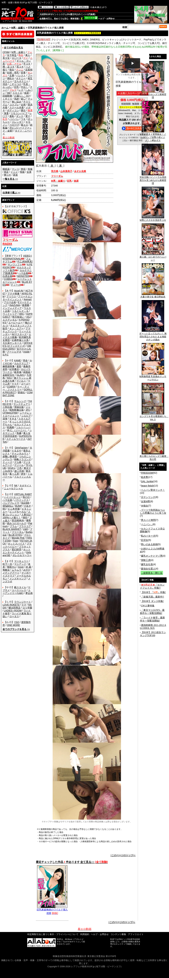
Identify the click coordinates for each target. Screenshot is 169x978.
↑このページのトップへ (123, 855)
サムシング (20, 401)
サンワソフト (15, 264)
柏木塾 (144, 477)
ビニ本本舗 (14, 508)
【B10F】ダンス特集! (152, 601)
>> (10, 179)
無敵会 (6, 569)
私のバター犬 (148, 535)
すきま (13, 418)
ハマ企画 (23, 273)
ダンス (19, 116)
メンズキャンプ (17, 578)
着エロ (24, 125)
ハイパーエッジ (12, 497)
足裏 (11, 75)
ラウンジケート (22, 601)
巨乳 (16, 87)
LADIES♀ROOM (13, 610)
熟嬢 (19, 433)
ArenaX (28, 299)
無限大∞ (11, 567)
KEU (9, 378)
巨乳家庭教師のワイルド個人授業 (52, 910)
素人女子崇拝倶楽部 (16, 434)
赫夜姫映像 (9, 366)
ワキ (23, 119)
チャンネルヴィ (20, 453)
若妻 (23, 72)
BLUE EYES (15, 535)
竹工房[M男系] (24, 261)
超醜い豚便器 (10, 456)
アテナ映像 (13, 293)
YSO (16, 622)
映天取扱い (18, 316)
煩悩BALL (8, 505)
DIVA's (11, 468)
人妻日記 (26, 514)
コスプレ (14, 104)
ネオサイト (25, 485)
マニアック (20, 564)
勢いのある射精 (149, 544)
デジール (19, 465)
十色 (19, 468)
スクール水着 (16, 107)
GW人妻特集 (147, 605)
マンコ (15, 169)
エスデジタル (10, 319)
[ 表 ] (52, 165)
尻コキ (20, 66)
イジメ (14, 172)
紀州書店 (14, 369)
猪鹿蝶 (25, 305)
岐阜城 (17, 372)
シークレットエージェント (17, 414)
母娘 (22, 172)
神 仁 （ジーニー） (17, 430)
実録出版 (19, 407)
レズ (20, 90)
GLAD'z (21, 375)
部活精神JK (18, 520)
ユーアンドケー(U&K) (16, 591)
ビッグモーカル (17, 511)
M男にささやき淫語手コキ (153, 219)
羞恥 (11, 116)
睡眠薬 (6, 169)
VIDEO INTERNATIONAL (17, 257)
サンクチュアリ (21, 404)
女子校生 (12, 55)
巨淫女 (144, 540)
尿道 (15, 174)
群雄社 (21, 392)
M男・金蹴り (18, 27)
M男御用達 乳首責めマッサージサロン (152, 377)
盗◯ (23, 98)
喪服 (30, 169)
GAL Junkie (147, 481)
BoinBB (25, 503)
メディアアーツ (11, 572)
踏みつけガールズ (16, 523)
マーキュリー (21, 561)
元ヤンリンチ (148, 497)
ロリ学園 (27, 607)
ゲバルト (21, 380)
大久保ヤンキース (12, 343)
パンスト (21, 75)
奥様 (23, 169)
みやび (26, 569)
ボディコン (13, 110)
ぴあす (27, 505)
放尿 (26, 93)
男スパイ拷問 (148, 520)
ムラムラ (16, 569)
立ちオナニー (21, 81)
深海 (5, 418)
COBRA (8, 279)
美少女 (6, 58)
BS (4, 508)
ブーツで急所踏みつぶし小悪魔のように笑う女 (153, 511)
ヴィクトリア (10, 314)
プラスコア (25, 526)
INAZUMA (14, 305)
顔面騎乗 (7, 95)
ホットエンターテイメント (16, 551)
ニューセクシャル (13, 488)
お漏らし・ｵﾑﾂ (22, 95)
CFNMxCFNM (10, 412)
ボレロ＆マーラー (22, 555)
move (21, 567)
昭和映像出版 (16, 410)
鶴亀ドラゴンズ (22, 459)
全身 (29, 172)
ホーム (5, 27)
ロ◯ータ (16, 58)
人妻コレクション (16, 513)
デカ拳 (17, 462)
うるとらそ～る (20, 311)
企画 (23, 104)
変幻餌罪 (16, 549)
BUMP (18, 505)
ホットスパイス (16, 543)
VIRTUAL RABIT (23, 494)
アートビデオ (14, 351)
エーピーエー (15, 322)
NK (15, 485)
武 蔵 (28, 567)
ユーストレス (19, 590)
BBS (25, 517)
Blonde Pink (18, 537)
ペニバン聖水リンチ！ (153, 490)
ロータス (14, 616)
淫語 (5, 84)
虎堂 (23, 473)
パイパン (14, 119)
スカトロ (17, 93)
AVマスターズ (19, 334)
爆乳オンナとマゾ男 (152, 555)
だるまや (16, 450)
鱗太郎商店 (15, 607)
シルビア (26, 415)
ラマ (23, 604)
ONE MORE (13, 625)
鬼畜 (6, 113)
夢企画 (29, 593)
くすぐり (7, 98)
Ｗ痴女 (144, 505)
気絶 (16, 98)
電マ (27, 116)
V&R (25, 529)
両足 (6, 172)
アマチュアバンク (16, 330)
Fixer (15, 540)
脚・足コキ (9, 66)
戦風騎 (10, 427)
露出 (23, 110)
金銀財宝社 (9, 375)
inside (26, 351)
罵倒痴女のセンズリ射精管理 (153, 95)
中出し (24, 87)
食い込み (16, 101)
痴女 (11, 69)
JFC (28, 410)
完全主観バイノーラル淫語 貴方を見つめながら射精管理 (153, 179)
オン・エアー (16, 328)
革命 (25, 360)
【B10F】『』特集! (153, 592)
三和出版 (7, 407)
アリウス (11, 296)
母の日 (26, 497)
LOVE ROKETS (11, 604)
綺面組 (26, 372)
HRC (21, 314)
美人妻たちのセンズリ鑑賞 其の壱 (154, 457)
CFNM (6, 52)
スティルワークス (15, 439)
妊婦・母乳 (13, 72)
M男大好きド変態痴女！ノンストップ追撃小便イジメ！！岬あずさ (153, 136)
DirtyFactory (21, 447)
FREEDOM (147, 472)
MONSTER (23, 276)
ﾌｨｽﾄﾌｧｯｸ (14, 125)
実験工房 (146, 560)
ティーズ (15, 284)
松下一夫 (7, 564)
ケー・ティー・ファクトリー (16, 388)
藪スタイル (20, 587)
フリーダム (18, 532)
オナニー (21, 78)
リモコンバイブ (19, 113)
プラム (13, 526)
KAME (17, 360)
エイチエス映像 (17, 336)
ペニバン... (147, 524)
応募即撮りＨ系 (20, 340)
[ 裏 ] (60, 165)
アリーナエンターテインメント (17, 298)
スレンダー (18, 122)
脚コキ (7, 174)
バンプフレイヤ (11, 503)
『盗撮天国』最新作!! (152, 596)
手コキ (26, 63)
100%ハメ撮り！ (12, 517)
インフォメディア (12, 308)
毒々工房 (14, 473)
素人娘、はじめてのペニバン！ (153, 257)
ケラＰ (15, 383)
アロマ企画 (10, 302)
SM (9, 93)
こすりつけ (15, 84)
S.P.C (6, 354)
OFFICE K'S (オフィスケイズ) (17, 344)
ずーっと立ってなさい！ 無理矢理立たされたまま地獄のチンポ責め (153, 335)
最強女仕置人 (148, 568)
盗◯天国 (19, 471)
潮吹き (10, 78)
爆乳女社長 (147, 564)
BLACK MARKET (12, 529)
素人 (27, 55)
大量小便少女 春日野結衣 (152, 295)
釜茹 (19, 366)
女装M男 (145, 501)
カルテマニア (21, 363)
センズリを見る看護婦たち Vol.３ (154, 417)
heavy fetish (147, 485)
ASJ (28, 316)
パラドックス (21, 500)
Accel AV (19, 290)
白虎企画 (7, 276)
